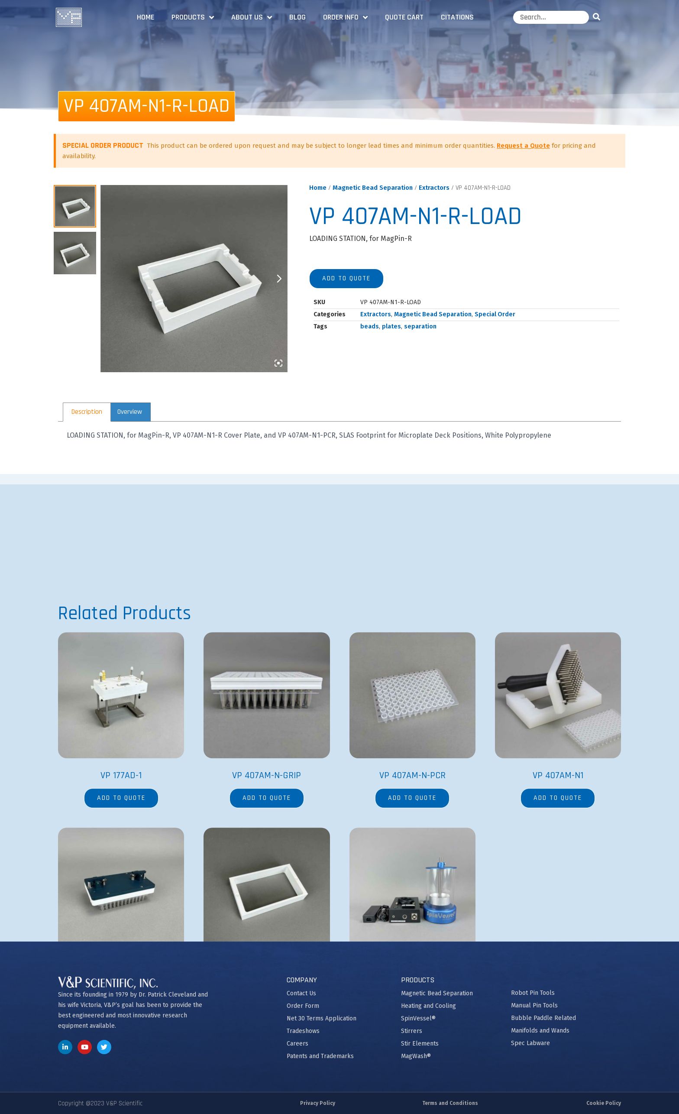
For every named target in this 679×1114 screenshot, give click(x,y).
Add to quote (346, 278)
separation (420, 326)
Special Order (495, 314)
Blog (297, 17)
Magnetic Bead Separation (373, 188)
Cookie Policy (603, 1103)
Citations (457, 17)
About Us (251, 17)
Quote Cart (404, 17)
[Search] (598, 17)
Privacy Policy (317, 1103)
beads (369, 326)
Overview (129, 411)
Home (145, 17)
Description (86, 411)
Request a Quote (523, 145)
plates (391, 326)
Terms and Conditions (450, 1103)
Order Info (345, 17)
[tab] (87, 412)
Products (192, 17)
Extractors (434, 188)
